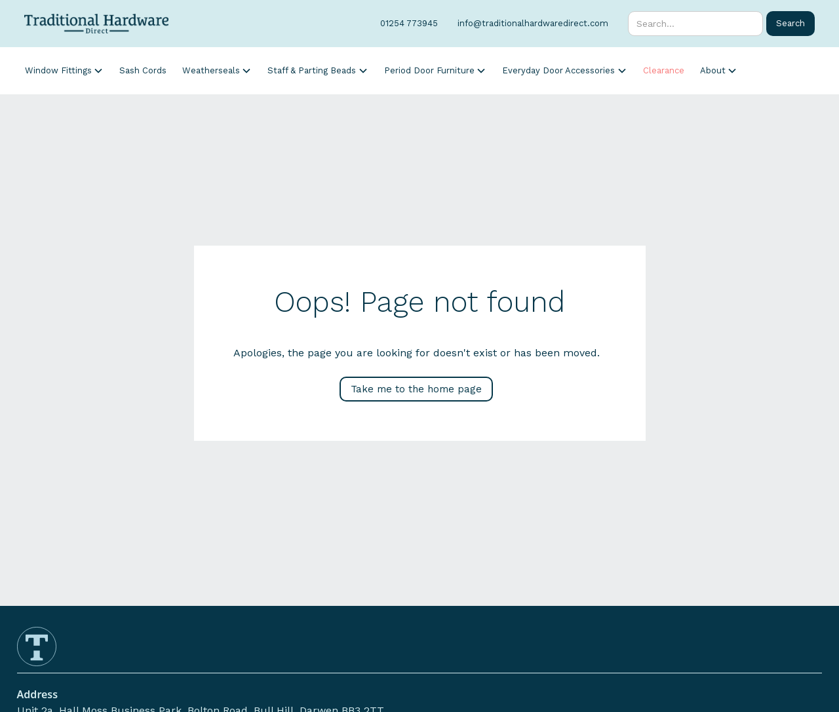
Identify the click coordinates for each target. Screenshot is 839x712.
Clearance (663, 70)
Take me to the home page (416, 389)
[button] (64, 70)
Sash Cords (142, 70)
